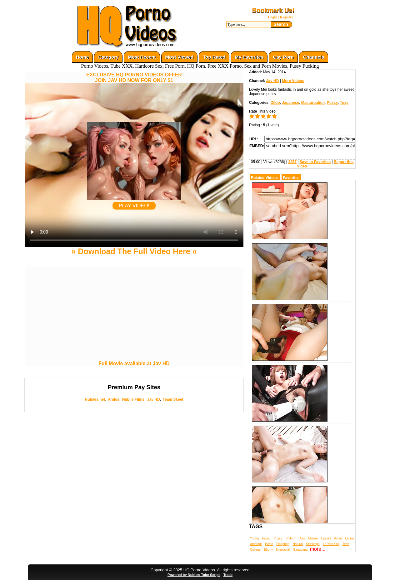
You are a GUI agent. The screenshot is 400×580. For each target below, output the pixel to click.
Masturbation (313, 102)
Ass (302, 538)
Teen (345, 544)
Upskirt (326, 538)
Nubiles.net (95, 399)
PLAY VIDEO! (134, 205)
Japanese (290, 102)
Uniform (290, 538)
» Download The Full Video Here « (134, 251)
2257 (292, 162)
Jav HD (153, 399)
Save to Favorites (315, 162)
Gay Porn (283, 57)
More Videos (293, 81)
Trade (227, 575)
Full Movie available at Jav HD (134, 363)
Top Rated (214, 57)
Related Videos (264, 178)
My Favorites (249, 57)
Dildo (275, 102)
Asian (338, 538)
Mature (313, 538)
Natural (297, 544)
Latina (349, 538)
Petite (269, 544)
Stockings (312, 544)
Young (254, 538)
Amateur (256, 544)
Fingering (282, 544)
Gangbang (300, 549)
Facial (266, 538)
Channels (313, 57)
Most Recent (142, 57)
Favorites (291, 178)
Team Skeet (173, 399)
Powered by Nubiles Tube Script (194, 575)
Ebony (268, 549)
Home (82, 57)
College (255, 549)
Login (272, 17)
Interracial (283, 549)
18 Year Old (331, 544)
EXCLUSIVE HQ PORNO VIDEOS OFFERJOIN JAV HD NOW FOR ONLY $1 (134, 77)
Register (286, 17)
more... (318, 549)
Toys (344, 102)
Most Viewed (179, 57)
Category (108, 57)
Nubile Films (133, 399)
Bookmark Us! (273, 10)
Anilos (113, 399)
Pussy (332, 102)
